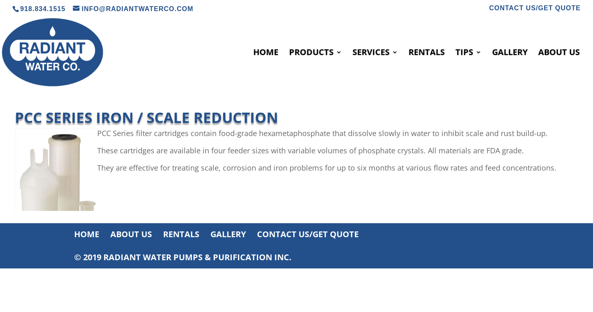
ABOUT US (559, 53)
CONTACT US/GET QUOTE (535, 8)
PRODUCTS (311, 53)
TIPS (464, 53)
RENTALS (427, 53)
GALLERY (510, 53)
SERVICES (371, 53)
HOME (265, 53)
